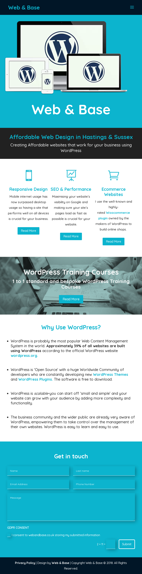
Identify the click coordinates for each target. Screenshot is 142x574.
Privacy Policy (25, 563)
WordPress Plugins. (35, 379)
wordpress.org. (24, 355)
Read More (28, 231)
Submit (126, 544)
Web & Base (60, 563)
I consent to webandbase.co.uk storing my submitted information (53, 535)
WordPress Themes (110, 374)
